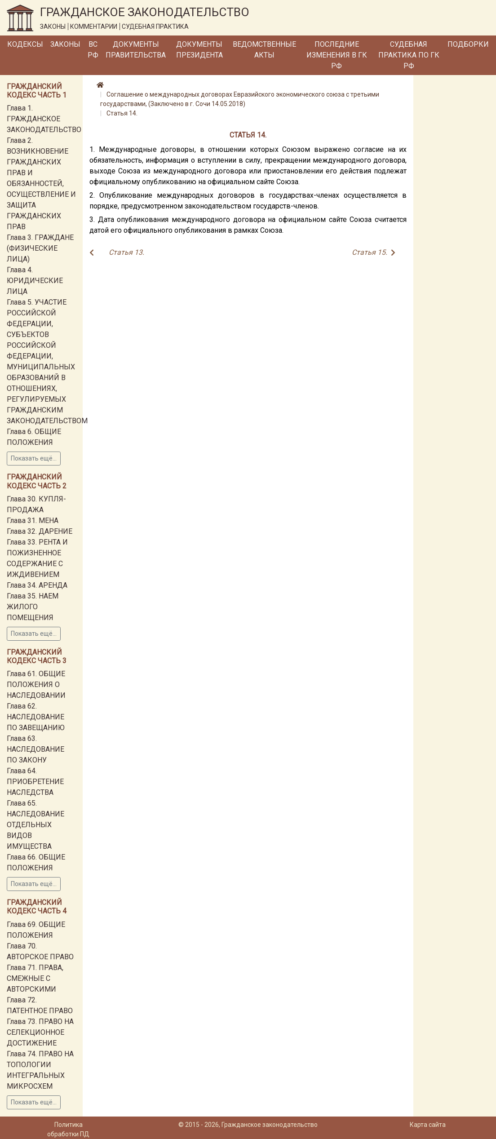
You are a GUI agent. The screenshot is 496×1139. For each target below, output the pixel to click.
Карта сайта (428, 1124)
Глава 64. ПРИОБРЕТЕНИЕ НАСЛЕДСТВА (35, 782)
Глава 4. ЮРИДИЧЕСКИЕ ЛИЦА (35, 281)
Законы (65, 44)
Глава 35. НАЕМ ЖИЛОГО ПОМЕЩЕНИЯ (32, 607)
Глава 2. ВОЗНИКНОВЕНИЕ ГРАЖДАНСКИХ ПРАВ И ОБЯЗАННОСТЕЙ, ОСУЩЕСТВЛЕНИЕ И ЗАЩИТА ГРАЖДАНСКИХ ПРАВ (41, 183)
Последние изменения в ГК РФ (336, 55)
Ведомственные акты (264, 49)
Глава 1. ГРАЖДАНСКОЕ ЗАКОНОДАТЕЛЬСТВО (44, 119)
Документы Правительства (136, 49)
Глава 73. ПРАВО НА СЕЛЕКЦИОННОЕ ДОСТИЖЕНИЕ (40, 1032)
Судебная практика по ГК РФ (408, 55)
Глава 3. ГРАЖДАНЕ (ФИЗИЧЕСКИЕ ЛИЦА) (40, 248)
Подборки (468, 44)
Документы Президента (199, 49)
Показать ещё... (34, 458)
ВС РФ (93, 49)
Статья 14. (121, 113)
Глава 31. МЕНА (32, 520)
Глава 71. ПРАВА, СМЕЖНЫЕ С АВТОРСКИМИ (35, 978)
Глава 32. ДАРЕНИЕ (39, 531)
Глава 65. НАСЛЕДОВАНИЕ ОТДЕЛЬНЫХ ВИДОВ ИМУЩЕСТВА (35, 825)
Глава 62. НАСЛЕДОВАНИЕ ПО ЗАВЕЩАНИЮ (36, 717)
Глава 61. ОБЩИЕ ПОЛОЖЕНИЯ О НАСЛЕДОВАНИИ (36, 684)
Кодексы (25, 44)
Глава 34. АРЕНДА (37, 585)
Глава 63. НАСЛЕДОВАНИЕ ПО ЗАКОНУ (35, 749)
